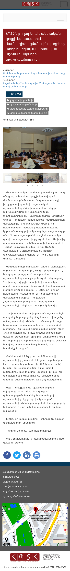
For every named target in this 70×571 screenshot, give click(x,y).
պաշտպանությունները (22, 104)
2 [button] (32, 185)
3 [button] (37, 185)
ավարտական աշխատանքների (27, 108)
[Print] (36, 455)
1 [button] (27, 185)
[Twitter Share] (17, 455)
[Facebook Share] (7, 455)
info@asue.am (22, 496)
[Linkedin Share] (27, 455)
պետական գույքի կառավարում (27, 112)
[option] (35, 146)
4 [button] (42, 185)
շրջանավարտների (20, 100)
